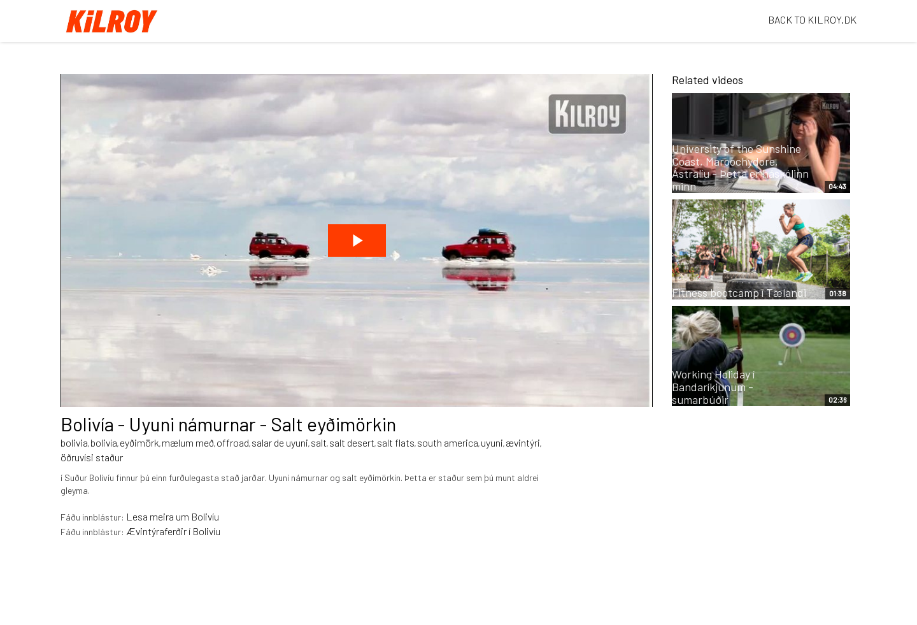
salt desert (351, 442)
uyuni (492, 442)
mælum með (188, 442)
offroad (233, 442)
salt (319, 442)
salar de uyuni (280, 442)
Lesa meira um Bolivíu (172, 516)
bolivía (103, 442)
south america (447, 442)
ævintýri (523, 442)
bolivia (74, 442)
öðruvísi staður (91, 457)
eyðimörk (139, 442)
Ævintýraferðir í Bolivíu (173, 531)
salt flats (396, 442)
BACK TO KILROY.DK (812, 19)
